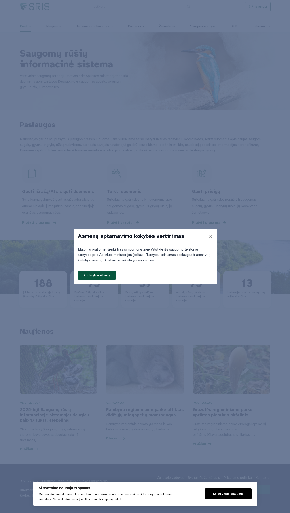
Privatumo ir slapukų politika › (105, 499)
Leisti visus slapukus (228, 493)
